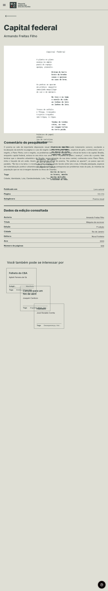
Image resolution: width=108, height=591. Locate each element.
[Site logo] (20, 5)
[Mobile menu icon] (4, 5)
